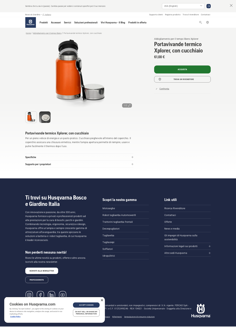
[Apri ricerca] (200, 22)
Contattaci (205, 15)
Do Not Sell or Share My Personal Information (86, 313)
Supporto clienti (156, 15)
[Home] (30, 22)
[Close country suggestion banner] (231, 5)
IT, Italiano (47, 15)
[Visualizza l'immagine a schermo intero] (79, 73)
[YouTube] (63, 295)
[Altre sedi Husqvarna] (187, 253)
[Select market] (183, 6)
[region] (54, 310)
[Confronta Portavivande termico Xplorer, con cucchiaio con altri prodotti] (162, 89)
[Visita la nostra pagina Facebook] (40, 295)
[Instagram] (29, 295)
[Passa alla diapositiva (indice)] (31, 117)
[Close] (102, 300)
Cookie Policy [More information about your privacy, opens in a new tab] (15, 317)
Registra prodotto (173, 15)
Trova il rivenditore (191, 15)
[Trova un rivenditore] (207, 22)
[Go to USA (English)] (208, 6)
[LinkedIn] (51, 295)
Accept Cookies (86, 305)
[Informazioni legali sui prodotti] (187, 246)
